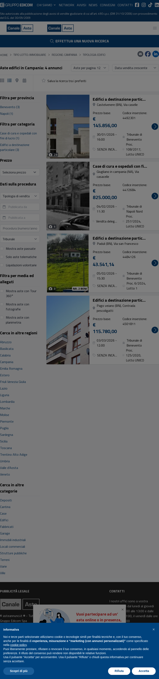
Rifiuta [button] (119, 671)
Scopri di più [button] (19, 671)
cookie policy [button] (18, 645)
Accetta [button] (144, 671)
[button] (153, 629)
